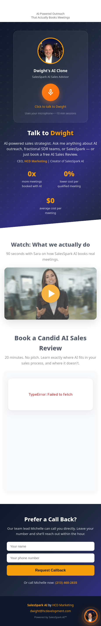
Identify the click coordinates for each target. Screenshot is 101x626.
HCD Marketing (63, 605)
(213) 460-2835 (66, 582)
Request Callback (50, 570)
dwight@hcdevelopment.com (50, 611)
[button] (90, 615)
